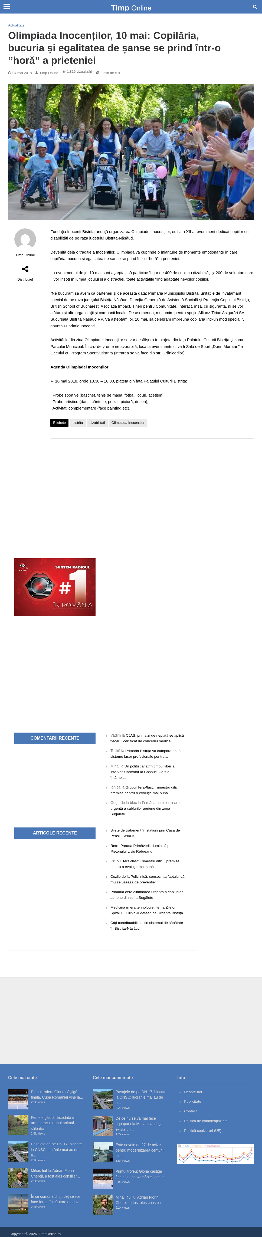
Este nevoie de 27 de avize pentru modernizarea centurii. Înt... (140, 1147)
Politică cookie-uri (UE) (203, 1126)
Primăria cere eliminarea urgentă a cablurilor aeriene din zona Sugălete (146, 806)
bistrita (78, 423)
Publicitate (192, 1098)
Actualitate (16, 25)
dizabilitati (97, 423)
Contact (190, 1107)
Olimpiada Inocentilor (128, 423)
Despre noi (193, 1088)
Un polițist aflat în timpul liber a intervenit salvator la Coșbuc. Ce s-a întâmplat (143, 771)
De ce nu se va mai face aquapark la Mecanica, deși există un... (138, 1120)
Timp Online (48, 73)
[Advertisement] (152, 486)
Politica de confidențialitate (206, 1117)
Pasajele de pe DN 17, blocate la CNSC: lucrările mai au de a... (56, 1146)
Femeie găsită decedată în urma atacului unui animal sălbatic (53, 1119)
